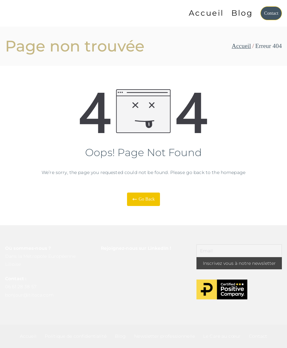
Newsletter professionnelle (164, 336)
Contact (271, 13)
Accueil (206, 13)
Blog (242, 13)
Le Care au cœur (222, 336)
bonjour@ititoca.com (29, 295)
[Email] (239, 250)
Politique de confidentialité (76, 336)
